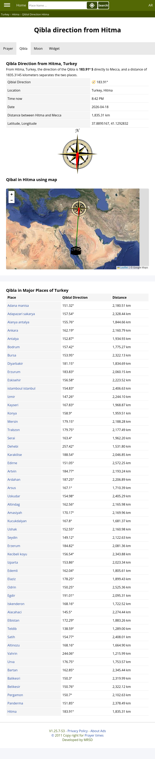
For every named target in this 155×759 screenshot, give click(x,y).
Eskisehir (14, 380)
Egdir (11, 595)
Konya (12, 413)
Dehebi (12, 446)
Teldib (12, 628)
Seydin (12, 537)
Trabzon (13, 430)
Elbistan (13, 620)
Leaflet (122, 267)
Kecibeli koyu (17, 554)
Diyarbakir (15, 363)
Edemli (12, 570)
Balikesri (13, 678)
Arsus (11, 488)
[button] (79, 207)
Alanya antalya (18, 322)
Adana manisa (18, 305)
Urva (11, 662)
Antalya (13, 338)
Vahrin (12, 653)
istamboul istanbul (21, 388)
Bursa (11, 355)
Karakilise (14, 454)
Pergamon (15, 695)
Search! (103, 5)
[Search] (57, 5)
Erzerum (13, 546)
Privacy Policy (77, 731)
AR (151, 5)
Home (21, 5)
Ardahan (13, 479)
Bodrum (13, 347)
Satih (11, 637)
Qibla (23, 48)
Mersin (12, 421)
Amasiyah (14, 512)
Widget (54, 48)
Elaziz (11, 579)
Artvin (11, 471)
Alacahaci (14, 612)
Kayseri (12, 405)
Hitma (12, 711)
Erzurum (13, 372)
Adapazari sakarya (21, 314)
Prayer (8, 48)
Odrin (11, 587)
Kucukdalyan (17, 521)
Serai (11, 438)
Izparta (12, 562)
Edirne (12, 463)
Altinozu (13, 645)
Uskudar (13, 496)
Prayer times (94, 735)
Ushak (12, 529)
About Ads (98, 731)
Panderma (15, 703)
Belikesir (13, 686)
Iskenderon (15, 604)
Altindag (13, 504)
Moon (38, 48)
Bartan (12, 670)
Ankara (12, 330)
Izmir (11, 396)
